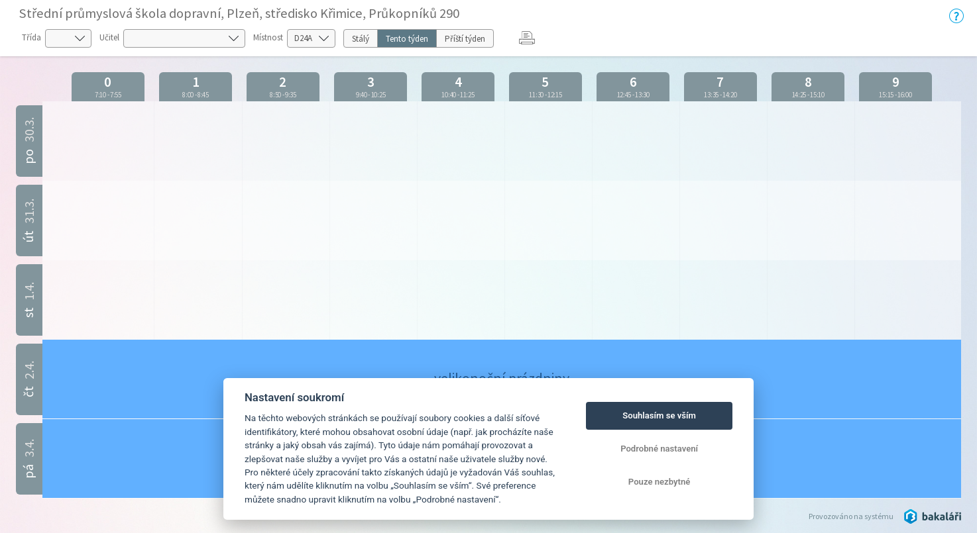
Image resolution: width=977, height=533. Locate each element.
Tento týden (407, 38)
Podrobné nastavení (659, 449)
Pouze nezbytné (659, 482)
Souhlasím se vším (659, 415)
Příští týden (465, 38)
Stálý (360, 38)
